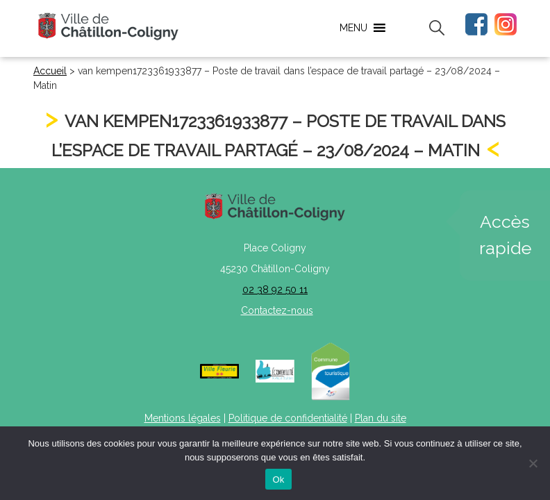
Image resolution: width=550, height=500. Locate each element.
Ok (278, 479)
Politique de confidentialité (287, 418)
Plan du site (380, 418)
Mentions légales (182, 418)
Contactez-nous (277, 310)
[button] (353, 28)
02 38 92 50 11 (275, 289)
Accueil (50, 70)
